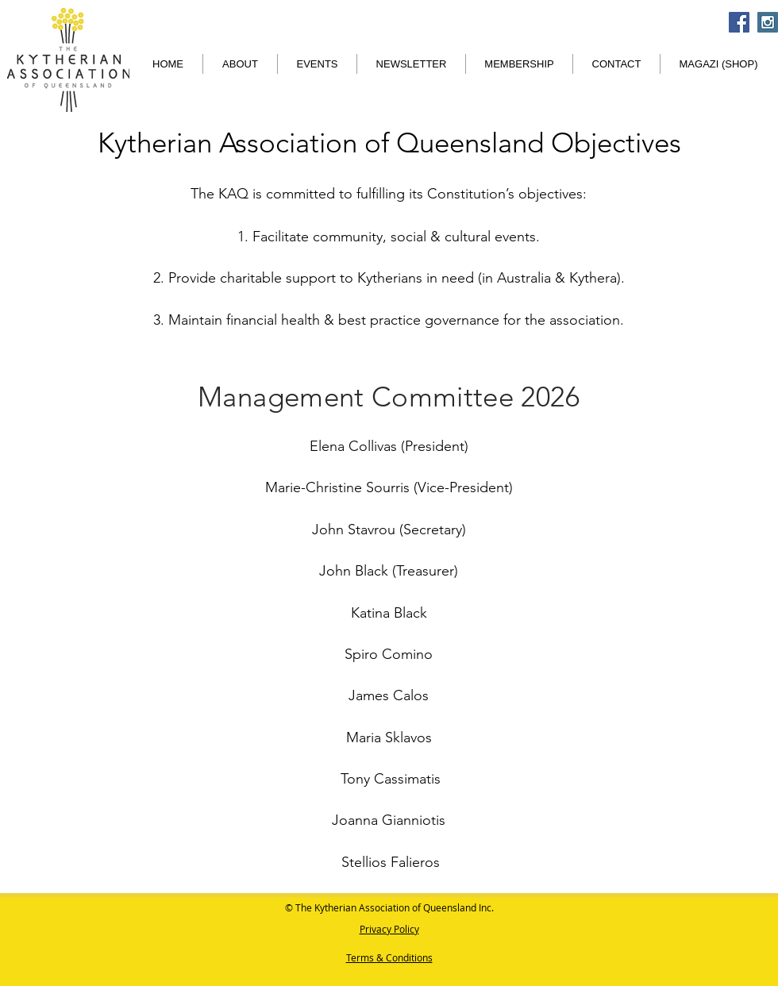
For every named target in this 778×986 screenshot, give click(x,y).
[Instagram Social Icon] (767, 22)
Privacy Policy (389, 928)
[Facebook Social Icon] (739, 22)
